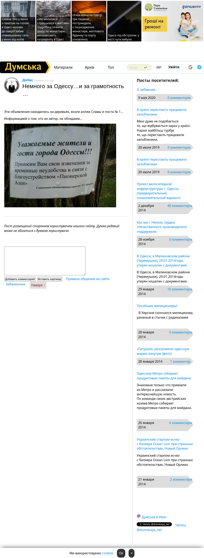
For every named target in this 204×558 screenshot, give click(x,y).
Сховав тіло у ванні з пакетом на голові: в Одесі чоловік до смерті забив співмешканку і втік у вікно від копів (15, 29)
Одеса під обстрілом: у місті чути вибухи (123, 37)
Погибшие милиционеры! (157, 306)
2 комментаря (181, 479)
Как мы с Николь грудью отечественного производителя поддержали (162, 227)
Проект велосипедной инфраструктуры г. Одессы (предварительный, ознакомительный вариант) (160, 191)
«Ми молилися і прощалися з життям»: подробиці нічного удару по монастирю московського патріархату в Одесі (53, 29)
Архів (89, 67)
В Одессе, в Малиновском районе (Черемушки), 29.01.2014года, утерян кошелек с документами (163, 260)
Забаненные (15, 284)
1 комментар (180, 361)
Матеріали (63, 67)
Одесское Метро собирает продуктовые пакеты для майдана (164, 375)
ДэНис (27, 80)
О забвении (146, 89)
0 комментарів (179, 97)
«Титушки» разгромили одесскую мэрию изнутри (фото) (163, 351)
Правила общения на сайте (87, 279)
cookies (107, 553)
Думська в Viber (154, 517)
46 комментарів (179, 205)
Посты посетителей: (158, 80)
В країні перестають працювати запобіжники (161, 111)
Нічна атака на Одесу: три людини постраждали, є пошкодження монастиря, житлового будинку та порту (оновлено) (88, 27)
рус (159, 67)
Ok (121, 553)
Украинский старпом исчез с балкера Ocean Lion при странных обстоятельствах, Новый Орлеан (165, 444)
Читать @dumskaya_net (161, 527)
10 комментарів (179, 289)
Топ (111, 67)
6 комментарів (180, 423)
